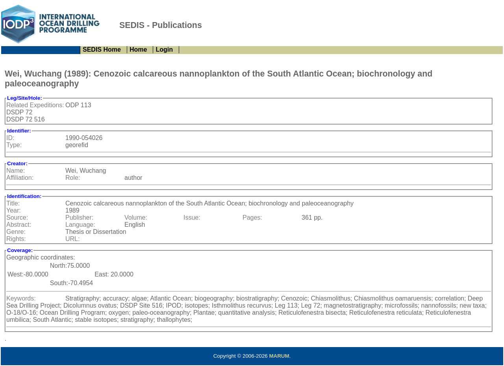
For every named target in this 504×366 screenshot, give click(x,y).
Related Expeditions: (35, 105)
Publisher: (79, 217)
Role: (72, 177)
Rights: (16, 238)
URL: (72, 238)
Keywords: (21, 298)
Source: (17, 217)
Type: (14, 145)
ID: (10, 137)
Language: (80, 224)
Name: (15, 170)
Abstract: (18, 224)
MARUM (279, 356)
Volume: (135, 217)
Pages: (252, 217)
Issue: (191, 217)
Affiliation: (19, 177)
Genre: (16, 231)
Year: (13, 210)
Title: (13, 203)
